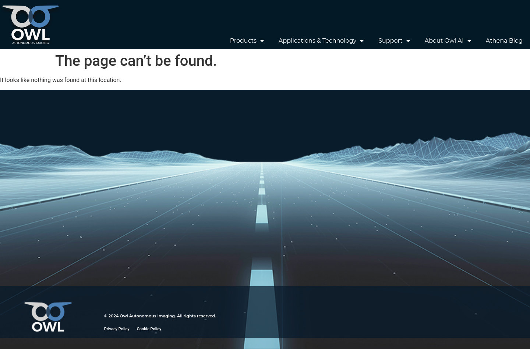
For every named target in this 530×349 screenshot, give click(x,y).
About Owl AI (448, 40)
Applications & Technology (321, 40)
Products (247, 40)
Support (394, 40)
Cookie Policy (149, 329)
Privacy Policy (117, 329)
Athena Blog (504, 40)
